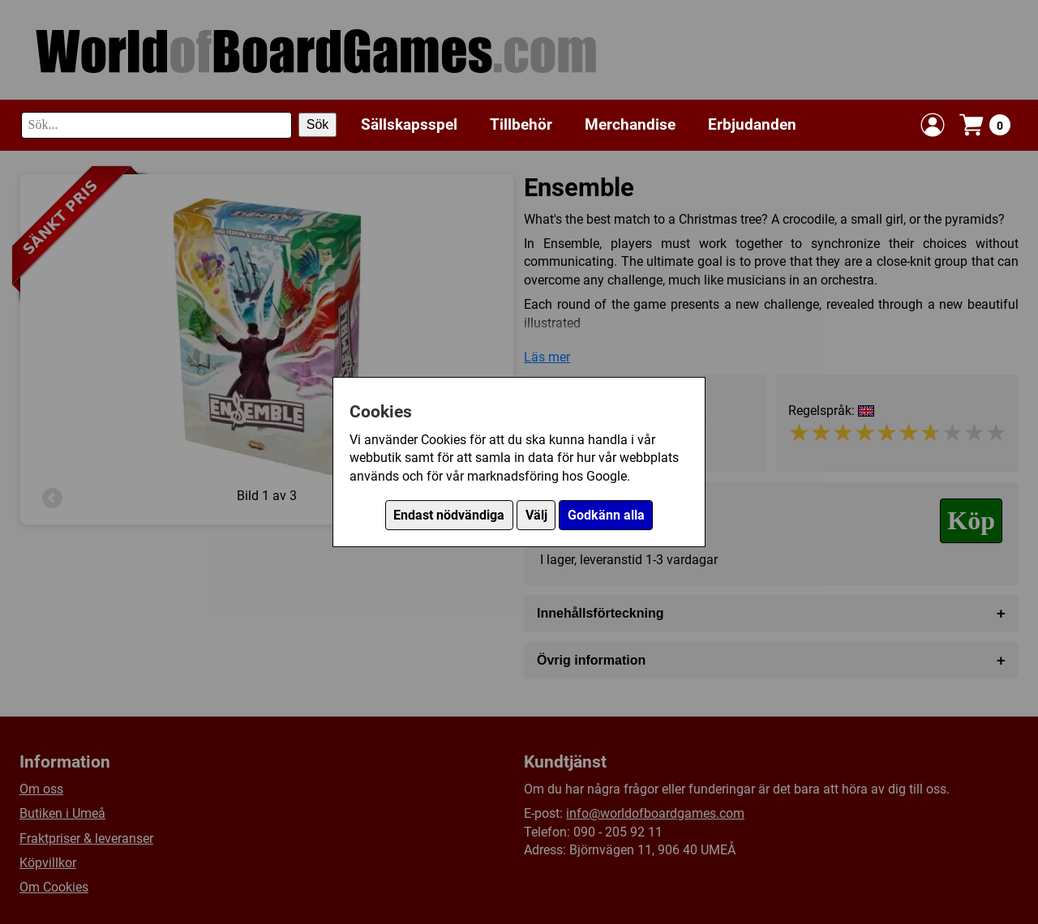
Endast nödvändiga (448, 515)
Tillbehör (521, 124)
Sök (318, 124)
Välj (536, 515)
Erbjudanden (752, 124)
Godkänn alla (606, 515)
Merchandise (630, 124)
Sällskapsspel (409, 124)
